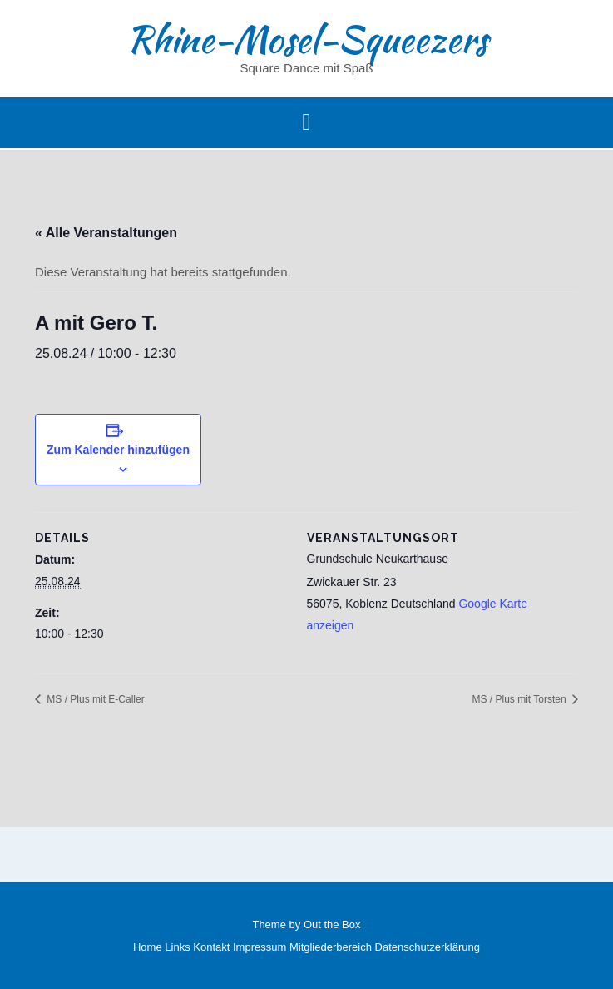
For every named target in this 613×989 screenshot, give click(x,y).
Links (177, 947)
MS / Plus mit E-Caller (94, 699)
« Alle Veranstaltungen (106, 233)
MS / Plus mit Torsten (520, 699)
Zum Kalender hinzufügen (118, 449)
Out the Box (332, 924)
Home (147, 947)
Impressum (259, 947)
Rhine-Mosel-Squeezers (306, 39)
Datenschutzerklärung (427, 947)
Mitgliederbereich (330, 947)
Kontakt (211, 947)
